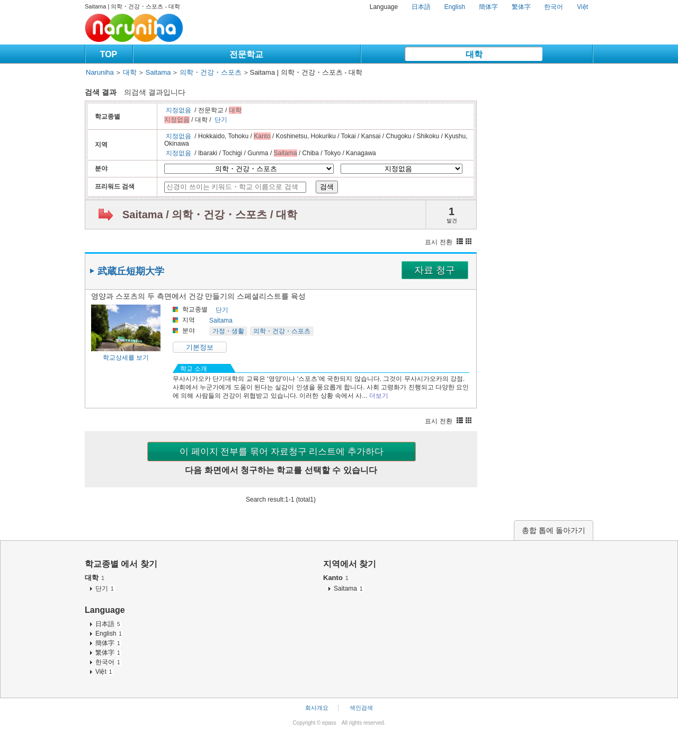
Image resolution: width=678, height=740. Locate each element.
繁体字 (521, 7)
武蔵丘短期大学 (130, 271)
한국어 (553, 7)
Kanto (336, 578)
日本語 (421, 7)
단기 (221, 119)
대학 (474, 54)
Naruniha (100, 72)
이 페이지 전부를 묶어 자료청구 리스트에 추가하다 (281, 452)
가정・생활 (228, 331)
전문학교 (246, 54)
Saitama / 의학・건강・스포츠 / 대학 (209, 214)
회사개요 (316, 708)
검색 (327, 187)
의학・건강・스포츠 (211, 72)
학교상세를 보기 (126, 357)
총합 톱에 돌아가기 (553, 530)
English (454, 7)
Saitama (158, 72)
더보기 (378, 395)
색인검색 (361, 708)
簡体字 (488, 7)
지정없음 (178, 110)
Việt (582, 7)
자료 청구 (434, 270)
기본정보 (199, 347)
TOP (109, 54)
